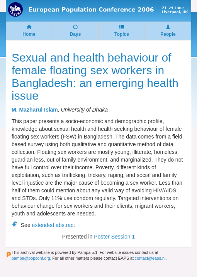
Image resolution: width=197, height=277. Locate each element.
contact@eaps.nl (150, 258)
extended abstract (53, 225)
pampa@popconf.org (31, 258)
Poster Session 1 (114, 237)
